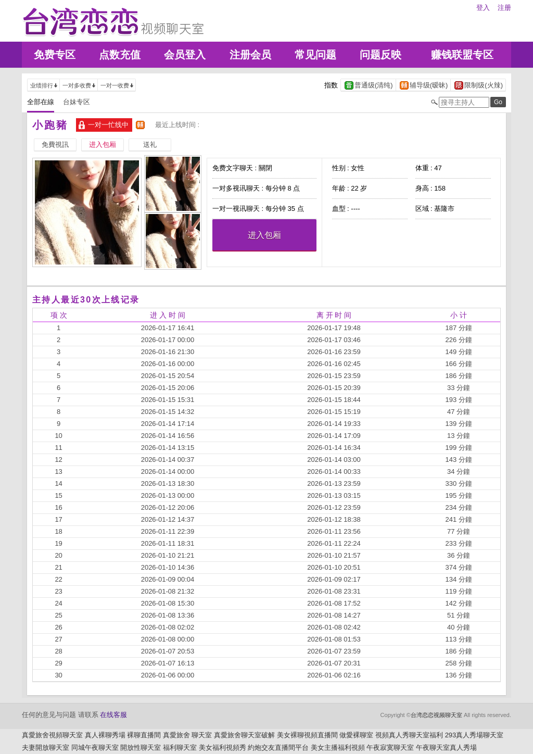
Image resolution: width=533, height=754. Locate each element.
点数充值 (120, 54)
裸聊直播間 (144, 735)
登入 (483, 7)
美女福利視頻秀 (222, 747)
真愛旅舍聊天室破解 (244, 735)
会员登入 (185, 54)
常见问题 (315, 54)
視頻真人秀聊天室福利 (409, 735)
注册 (504, 7)
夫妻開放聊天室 (45, 747)
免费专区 (54, 54)
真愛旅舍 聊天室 (187, 735)
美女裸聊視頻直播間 (307, 735)
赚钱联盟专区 (462, 54)
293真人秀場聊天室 (474, 735)
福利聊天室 (180, 747)
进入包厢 (264, 235)
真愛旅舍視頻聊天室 (52, 735)
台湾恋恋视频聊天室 (436, 715)
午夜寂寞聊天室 (390, 747)
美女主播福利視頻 (338, 747)
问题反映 (380, 54)
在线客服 (113, 715)
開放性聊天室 (140, 747)
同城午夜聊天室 (95, 747)
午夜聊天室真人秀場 (446, 747)
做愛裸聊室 (356, 735)
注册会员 (250, 54)
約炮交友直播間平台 (278, 747)
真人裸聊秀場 (105, 735)
